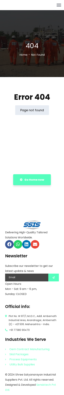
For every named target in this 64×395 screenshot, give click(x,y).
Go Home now (32, 180)
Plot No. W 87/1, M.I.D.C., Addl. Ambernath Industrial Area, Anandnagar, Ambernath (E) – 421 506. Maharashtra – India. (33, 320)
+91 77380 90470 (19, 330)
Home (23, 55)
